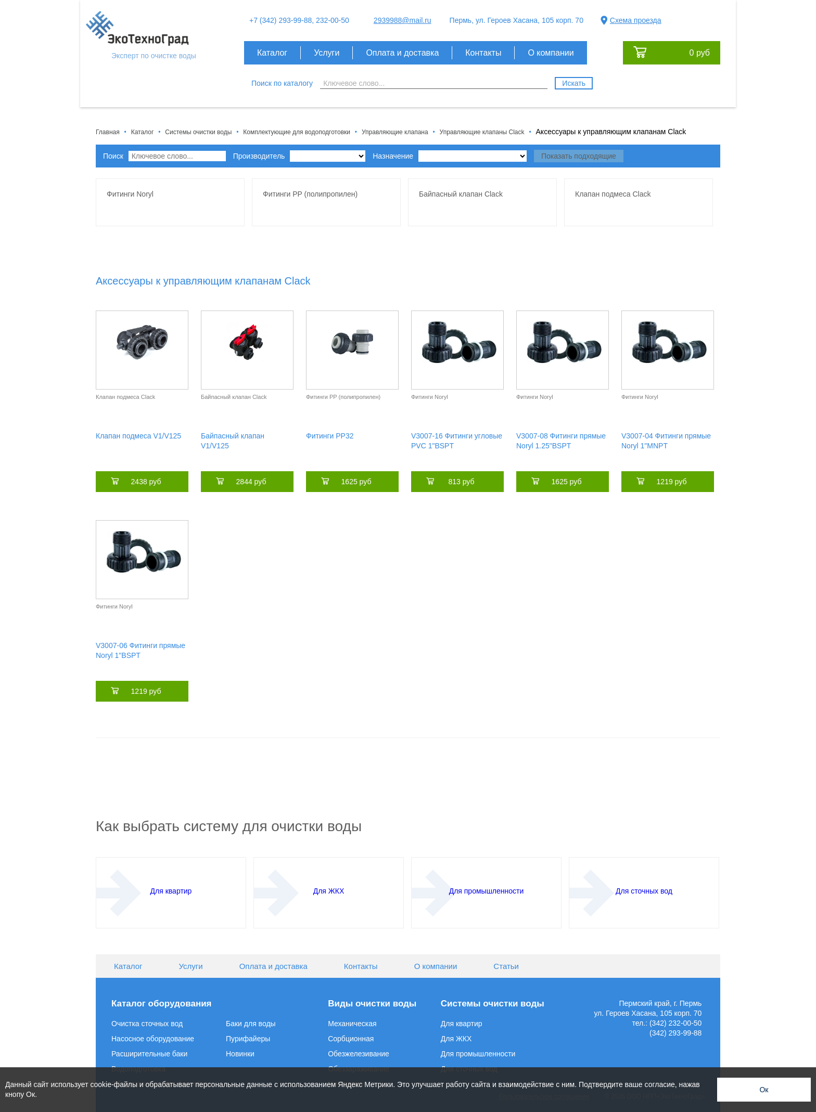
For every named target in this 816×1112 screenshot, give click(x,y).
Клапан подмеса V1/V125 (138, 436)
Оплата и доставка (402, 52)
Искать (573, 83)
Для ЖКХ (456, 1039)
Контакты (483, 52)
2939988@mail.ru (402, 20)
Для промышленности (478, 1054)
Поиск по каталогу (282, 83)
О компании (550, 52)
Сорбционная (351, 1039)
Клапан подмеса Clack (125, 397)
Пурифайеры (248, 1039)
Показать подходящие (578, 156)
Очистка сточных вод (147, 1023)
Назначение (450, 156)
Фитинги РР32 (330, 436)
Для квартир (461, 1023)
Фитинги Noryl (429, 397)
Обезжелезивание (358, 1054)
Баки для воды (251, 1023)
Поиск (164, 156)
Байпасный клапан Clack (233, 397)
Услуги (326, 52)
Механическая (352, 1023)
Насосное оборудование (152, 1039)
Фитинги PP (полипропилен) (343, 397)
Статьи (506, 966)
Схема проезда (635, 20)
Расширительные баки (149, 1054)
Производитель (299, 156)
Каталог (272, 52)
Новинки (240, 1054)
